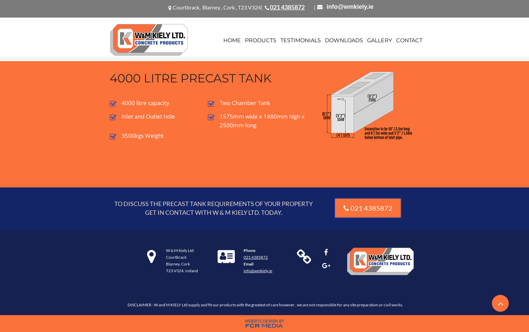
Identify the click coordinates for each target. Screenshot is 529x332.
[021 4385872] (368, 208)
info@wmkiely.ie (350, 6)
